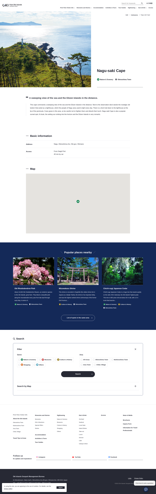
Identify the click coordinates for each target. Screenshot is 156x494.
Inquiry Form (127, 424)
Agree (61, 487)
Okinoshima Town (101, 359)
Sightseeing (132, 7)
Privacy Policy (138, 478)
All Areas (86, 359)
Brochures (126, 420)
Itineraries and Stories (84, 7)
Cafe (80, 440)
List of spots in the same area (78, 318)
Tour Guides (122, 7)
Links (129, 478)
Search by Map (24, 386)
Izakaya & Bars (83, 443)
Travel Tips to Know (19, 438)
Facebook (112, 457)
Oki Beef (81, 419)
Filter (19, 349)
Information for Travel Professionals (130, 429)
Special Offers (39, 425)
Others (59, 431)
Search (78, 374)
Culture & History (62, 425)
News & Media (127, 415)
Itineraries (38, 419)
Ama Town (87, 365)
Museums (60, 422)
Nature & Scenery (62, 419)
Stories (37, 428)
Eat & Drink (142, 7)
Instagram (40, 457)
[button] (78, 202)
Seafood (81, 422)
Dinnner (81, 437)
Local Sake (82, 425)
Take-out (81, 431)
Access (150, 7)
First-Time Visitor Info (67, 7)
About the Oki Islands (20, 418)
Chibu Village (101, 365)
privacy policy (8, 489)
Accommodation (98, 7)
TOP (127, 15)
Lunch (80, 434)
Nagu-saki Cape (145, 15)
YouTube (76, 457)
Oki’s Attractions (39, 422)
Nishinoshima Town (121, 359)
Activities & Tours (110, 7)
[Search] (141, 3)
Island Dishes (83, 428)
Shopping (59, 428)
